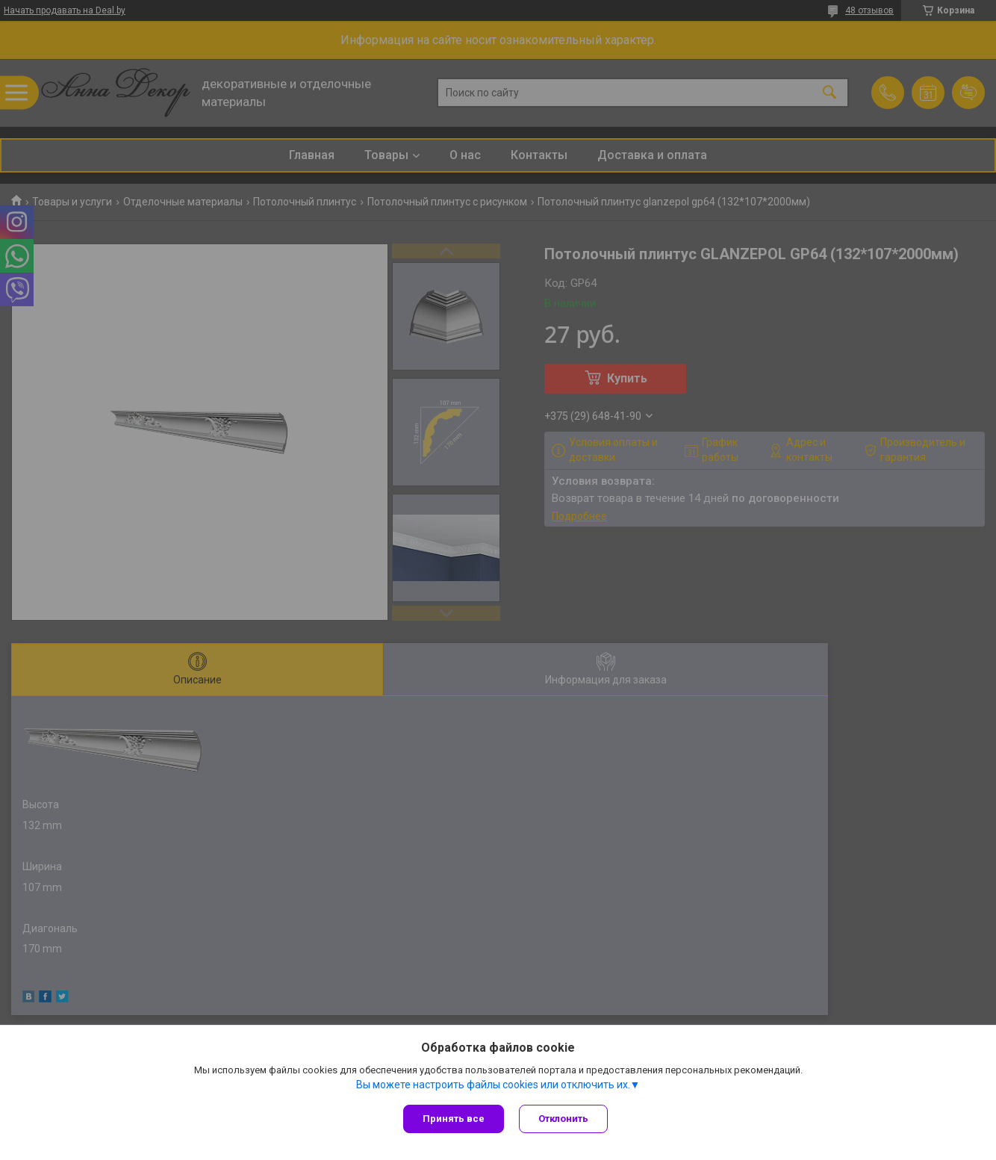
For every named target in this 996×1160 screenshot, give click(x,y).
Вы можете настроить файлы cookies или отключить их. (493, 1085)
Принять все (454, 1118)
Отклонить (563, 1118)
